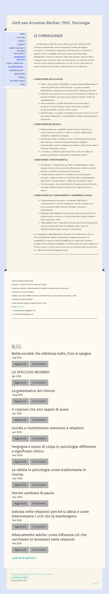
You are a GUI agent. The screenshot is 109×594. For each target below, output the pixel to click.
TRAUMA (21, 82)
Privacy (27, 578)
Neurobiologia (16, 75)
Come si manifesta (14, 68)
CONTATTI (21, 49)
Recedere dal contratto (20, 581)
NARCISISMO (19, 78)
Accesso (95, 588)
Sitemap (49, 578)
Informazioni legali (17, 578)
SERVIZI (21, 46)
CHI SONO (21, 42)
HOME (22, 39)
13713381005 (20, 311)
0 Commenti (39, 368)
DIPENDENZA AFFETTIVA (19, 63)
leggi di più (20, 368)
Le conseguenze (15, 71)
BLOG (23, 89)
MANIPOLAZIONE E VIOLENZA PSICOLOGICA (17, 55)
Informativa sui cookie (38, 578)
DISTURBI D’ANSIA (17, 85)
